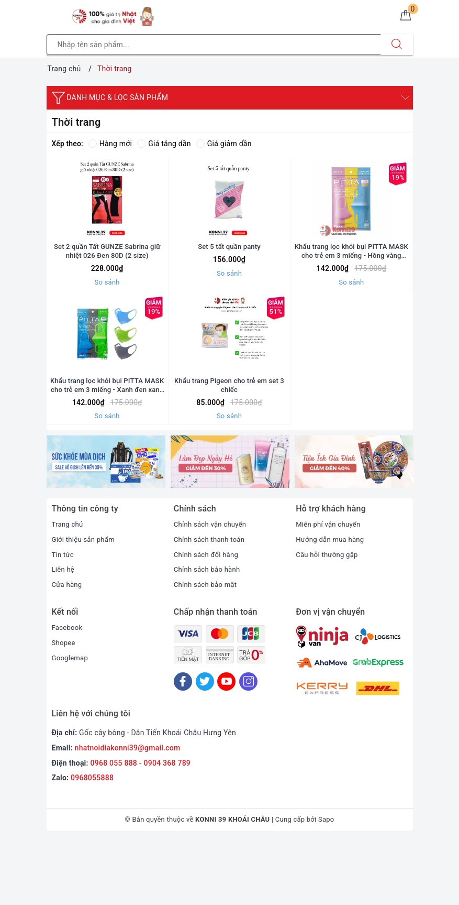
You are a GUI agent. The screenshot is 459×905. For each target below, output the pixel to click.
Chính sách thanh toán (211, 602)
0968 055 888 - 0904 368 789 (141, 826)
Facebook (68, 690)
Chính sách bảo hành (209, 632)
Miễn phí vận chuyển (330, 587)
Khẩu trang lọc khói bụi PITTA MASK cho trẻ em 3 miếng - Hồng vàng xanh (351, 282)
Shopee (64, 705)
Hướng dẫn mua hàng (332, 602)
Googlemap (71, 720)
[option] (106, 525)
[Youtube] (226, 745)
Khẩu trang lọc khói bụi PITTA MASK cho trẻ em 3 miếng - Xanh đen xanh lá (107, 448)
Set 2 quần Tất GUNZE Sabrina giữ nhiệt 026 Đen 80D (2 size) (107, 282)
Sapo (326, 883)
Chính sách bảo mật (207, 648)
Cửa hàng (68, 648)
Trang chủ (68, 587)
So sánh (107, 314)
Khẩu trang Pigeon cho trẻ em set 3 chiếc (229, 447)
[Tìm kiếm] (396, 44)
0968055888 (92, 841)
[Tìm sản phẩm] (214, 44)
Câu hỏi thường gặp (329, 617)
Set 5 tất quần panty (229, 277)
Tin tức (63, 617)
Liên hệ (64, 632)
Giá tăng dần (164, 143)
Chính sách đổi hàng (208, 617)
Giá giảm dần (224, 143)
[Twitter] (205, 745)
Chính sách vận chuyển (212, 587)
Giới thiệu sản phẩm (85, 602)
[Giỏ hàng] (404, 18)
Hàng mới (110, 143)
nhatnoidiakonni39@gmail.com (128, 810)
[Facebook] (183, 745)
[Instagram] (248, 745)
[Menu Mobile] (52, 14)
